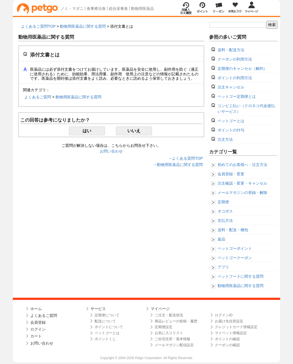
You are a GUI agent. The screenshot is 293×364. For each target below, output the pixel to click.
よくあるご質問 (37, 97)
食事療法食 (96, 8)
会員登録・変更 (231, 174)
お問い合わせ (111, 151)
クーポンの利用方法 (235, 59)
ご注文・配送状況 (169, 315)
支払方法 (225, 220)
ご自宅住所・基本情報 (172, 339)
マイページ (160, 308)
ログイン (38, 329)
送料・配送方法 (231, 50)
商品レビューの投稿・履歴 (176, 321)
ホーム (36, 308)
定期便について (107, 315)
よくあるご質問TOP (38, 26)
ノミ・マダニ (72, 8)
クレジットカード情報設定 (236, 327)
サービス (98, 308)
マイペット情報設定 (231, 333)
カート (36, 336)
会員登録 (38, 322)
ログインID (224, 315)
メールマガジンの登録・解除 (242, 192)
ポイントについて (109, 327)
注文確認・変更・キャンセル (242, 183)
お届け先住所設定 (229, 321)
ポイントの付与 (231, 130)
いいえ (133, 130)
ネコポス (225, 211)
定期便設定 (163, 327)
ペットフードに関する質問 (240, 276)
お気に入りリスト (169, 333)
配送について (105, 321)
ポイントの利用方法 (235, 78)
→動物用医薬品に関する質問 (178, 164)
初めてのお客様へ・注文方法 (242, 164)
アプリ (223, 267)
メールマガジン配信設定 (174, 345)
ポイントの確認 (227, 339)
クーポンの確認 (227, 345)
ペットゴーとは (231, 121)
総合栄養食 (118, 8)
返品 (221, 239)
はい (87, 130)
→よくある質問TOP (185, 158)
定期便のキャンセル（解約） (242, 68)
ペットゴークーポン (235, 258)
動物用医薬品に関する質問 (83, 26)
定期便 (223, 202)
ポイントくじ (105, 339)
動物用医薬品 (142, 8)
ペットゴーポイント (235, 248)
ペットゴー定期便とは (237, 96)
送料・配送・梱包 (233, 230)
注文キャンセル (231, 87)
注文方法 (225, 139)
